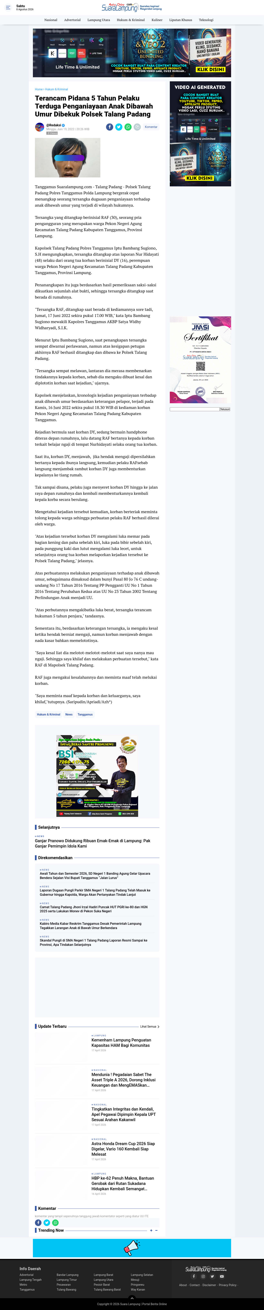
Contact (195, 1285)
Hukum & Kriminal (131, 20)
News (69, 714)
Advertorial (72, 20)
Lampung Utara (99, 20)
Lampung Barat (103, 1274)
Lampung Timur (67, 1279)
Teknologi (206, 20)
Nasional (51, 20)
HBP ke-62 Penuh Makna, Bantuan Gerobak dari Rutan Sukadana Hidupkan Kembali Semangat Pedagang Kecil (123, 1183)
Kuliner (157, 20)
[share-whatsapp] (128, 127)
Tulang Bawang (66, 1289)
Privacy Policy (227, 1285)
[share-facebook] (109, 127)
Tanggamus (85, 714)
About (183, 1285)
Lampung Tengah (31, 1279)
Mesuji (135, 1279)
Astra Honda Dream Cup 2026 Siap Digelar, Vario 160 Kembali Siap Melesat (123, 1149)
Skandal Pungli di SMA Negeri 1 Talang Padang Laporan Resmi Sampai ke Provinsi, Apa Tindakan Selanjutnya (93, 942)
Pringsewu (137, 1284)
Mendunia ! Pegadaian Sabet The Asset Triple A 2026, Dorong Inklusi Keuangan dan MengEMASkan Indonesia (123, 1080)
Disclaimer (209, 1285)
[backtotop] (132, 1299)
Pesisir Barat (102, 1284)
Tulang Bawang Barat (107, 1289)
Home (39, 89)
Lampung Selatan (142, 1274)
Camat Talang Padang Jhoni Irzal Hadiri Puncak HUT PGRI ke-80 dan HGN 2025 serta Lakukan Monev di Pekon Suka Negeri (94, 909)
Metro (23, 1284)
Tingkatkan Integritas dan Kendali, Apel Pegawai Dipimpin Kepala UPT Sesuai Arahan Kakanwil (124, 1114)
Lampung (100, 1036)
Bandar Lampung (67, 1274)
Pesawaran (64, 1284)
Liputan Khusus (180, 20)
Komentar (151, 127)
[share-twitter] (118, 127)
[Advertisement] (97, 988)
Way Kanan (138, 1289)
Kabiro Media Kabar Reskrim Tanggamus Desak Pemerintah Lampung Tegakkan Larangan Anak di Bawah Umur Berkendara (90, 926)
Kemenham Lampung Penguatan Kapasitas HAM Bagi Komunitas (121, 1043)
